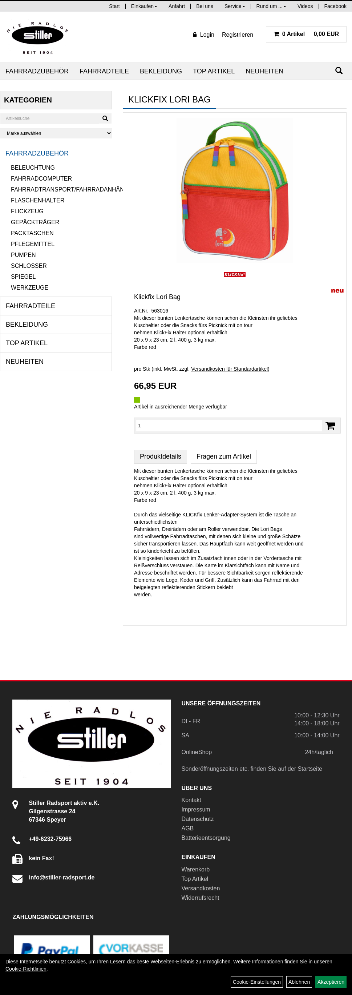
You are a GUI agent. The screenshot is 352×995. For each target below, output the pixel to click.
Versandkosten (201, 888)
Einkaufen (144, 6)
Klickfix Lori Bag (157, 297)
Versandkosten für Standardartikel (229, 369)
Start (114, 6)
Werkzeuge (29, 288)
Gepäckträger (35, 222)
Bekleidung (161, 71)
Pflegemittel (32, 244)
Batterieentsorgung (206, 838)
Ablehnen (299, 982)
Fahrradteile (104, 71)
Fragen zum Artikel (224, 456)
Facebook (335, 6)
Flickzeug (27, 211)
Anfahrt (177, 6)
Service (234, 6)
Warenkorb (196, 869)
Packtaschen (32, 233)
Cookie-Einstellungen (257, 982)
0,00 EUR (306, 34)
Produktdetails (160, 456)
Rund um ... (271, 6)
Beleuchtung (33, 168)
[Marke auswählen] (56, 133)
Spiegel (23, 277)
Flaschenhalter (37, 200)
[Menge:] (229, 425)
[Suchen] (339, 70)
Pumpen (23, 255)
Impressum (196, 809)
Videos (305, 6)
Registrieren (237, 35)
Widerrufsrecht (200, 898)
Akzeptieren (330, 982)
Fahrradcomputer (41, 179)
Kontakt (191, 800)
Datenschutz (198, 819)
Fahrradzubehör (37, 71)
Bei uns (204, 6)
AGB (188, 828)
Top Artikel (214, 71)
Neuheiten (264, 71)
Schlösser (29, 266)
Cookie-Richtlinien (25, 969)
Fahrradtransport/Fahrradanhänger (61, 189)
